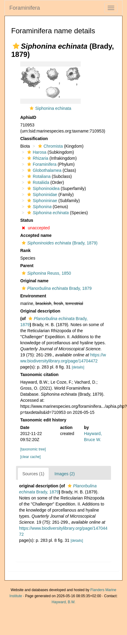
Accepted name (35, 235)
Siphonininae (41, 200)
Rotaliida (37, 182)
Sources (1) (33, 473)
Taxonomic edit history (43, 419)
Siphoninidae (41, 194)
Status (26, 220)
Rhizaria (37, 158)
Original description (40, 311)
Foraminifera (24, 8)
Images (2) (64, 473)
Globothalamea (43, 170)
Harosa (36, 152)
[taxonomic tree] (33, 449)
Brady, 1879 (56, 288)
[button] (16, 46)
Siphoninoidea (43, 188)
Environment (33, 295)
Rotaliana (38, 176)
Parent (27, 265)
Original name (34, 280)
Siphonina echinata (53, 108)
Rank (25, 250)
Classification (34, 138)
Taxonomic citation (39, 374)
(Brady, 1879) (58, 243)
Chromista (50, 146)
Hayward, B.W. (64, 602)
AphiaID (28, 117)
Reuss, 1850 (45, 273)
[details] (78, 367)
